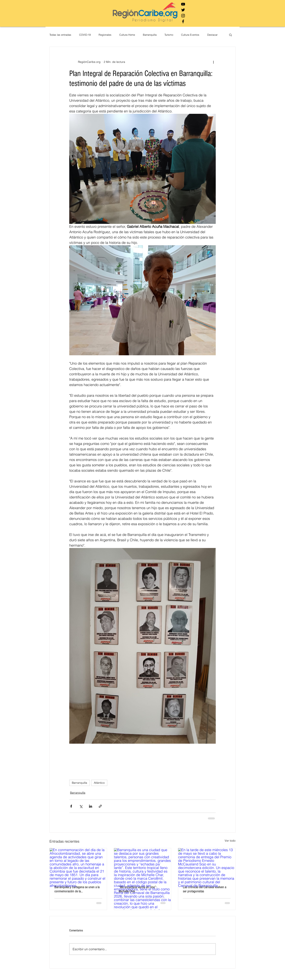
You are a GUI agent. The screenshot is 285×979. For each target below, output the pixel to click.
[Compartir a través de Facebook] (71, 806)
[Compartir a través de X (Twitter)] (81, 806)
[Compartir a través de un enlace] (100, 806)
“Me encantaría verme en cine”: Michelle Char (138, 889)
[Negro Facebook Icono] (183, 21)
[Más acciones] (213, 61)
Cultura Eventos (190, 34)
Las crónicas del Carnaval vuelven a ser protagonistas (204, 889)
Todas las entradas (60, 34)
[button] (230, 34)
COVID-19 (85, 34)
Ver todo (230, 840)
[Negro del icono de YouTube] (183, 4)
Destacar (212, 34)
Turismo (168, 34)
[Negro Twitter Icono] (183, 10)
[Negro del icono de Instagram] (183, 15)
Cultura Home (127, 34)
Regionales (105, 34)
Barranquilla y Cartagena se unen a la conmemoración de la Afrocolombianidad (77, 889)
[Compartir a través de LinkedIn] (90, 806)
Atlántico (99, 783)
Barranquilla (150, 34)
